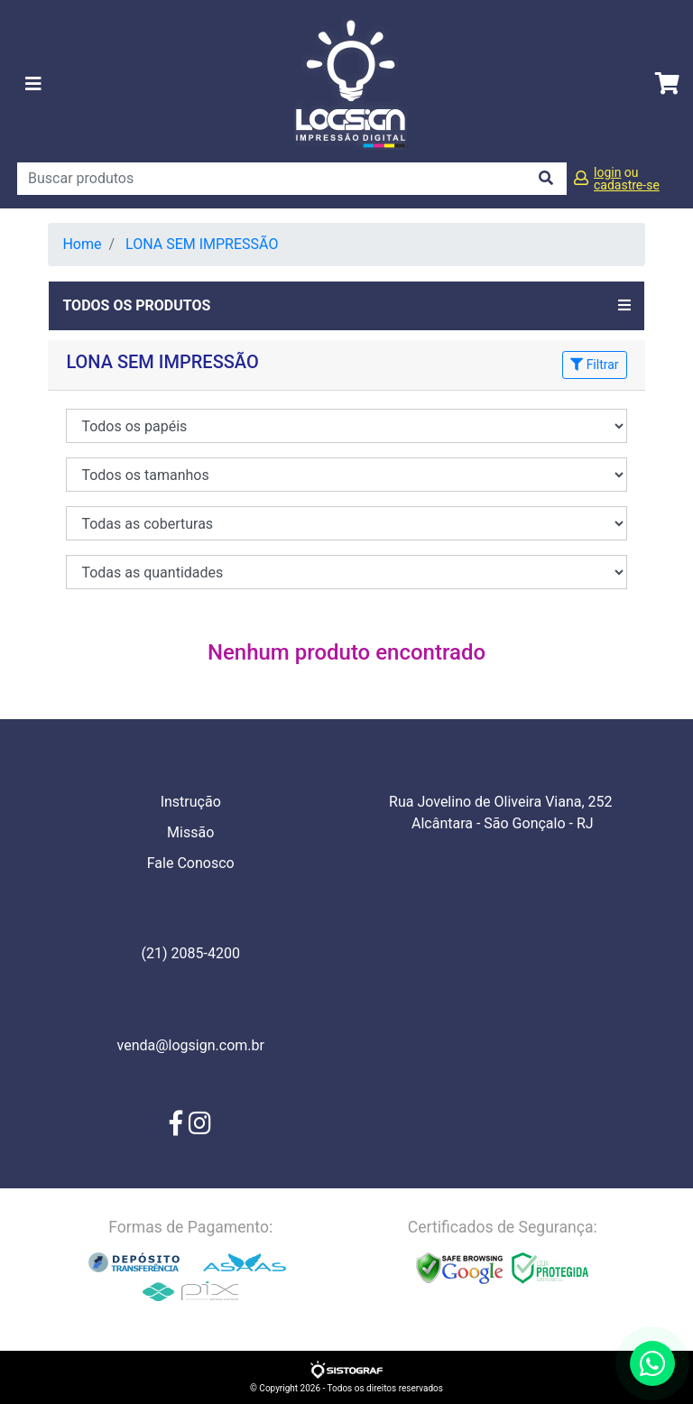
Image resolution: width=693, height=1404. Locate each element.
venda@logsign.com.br (190, 1045)
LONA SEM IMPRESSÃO (201, 244)
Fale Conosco (191, 863)
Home (81, 244)
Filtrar (594, 364)
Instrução (191, 801)
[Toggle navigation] (33, 83)
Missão (190, 832)
